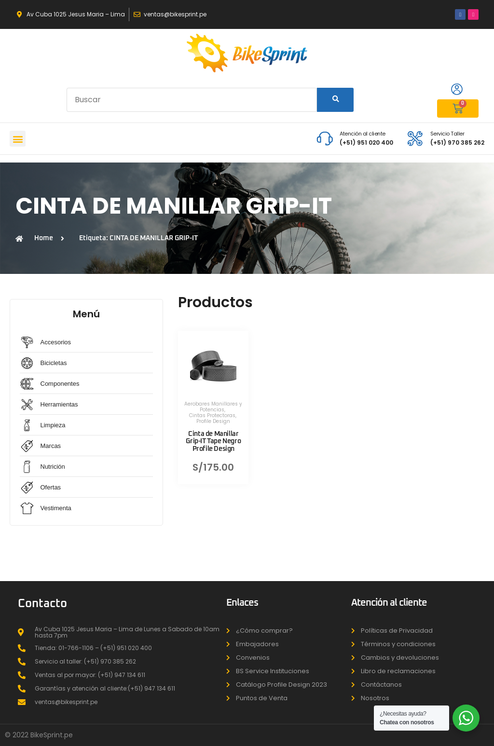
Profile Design (213, 421)
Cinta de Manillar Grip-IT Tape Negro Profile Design (213, 441)
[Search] (335, 100)
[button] (18, 139)
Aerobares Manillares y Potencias (213, 406)
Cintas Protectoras (212, 415)
